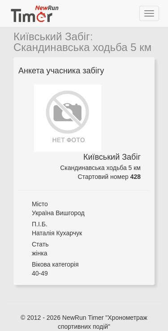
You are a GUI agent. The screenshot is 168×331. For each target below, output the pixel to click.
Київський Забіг (51, 36)
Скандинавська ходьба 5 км (82, 47)
